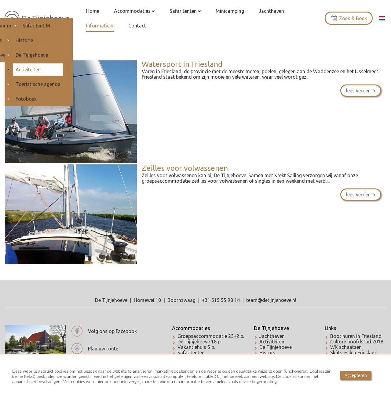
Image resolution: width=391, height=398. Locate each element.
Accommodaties (191, 328)
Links (330, 328)
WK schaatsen (346, 347)
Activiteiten (271, 341)
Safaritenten (191, 352)
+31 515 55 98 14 (221, 300)
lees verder (358, 90)
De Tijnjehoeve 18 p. (199, 341)
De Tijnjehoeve (271, 328)
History (267, 352)
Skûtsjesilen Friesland (354, 352)
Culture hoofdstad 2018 (356, 341)
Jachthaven (272, 336)
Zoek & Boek (349, 18)
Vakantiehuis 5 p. (196, 347)
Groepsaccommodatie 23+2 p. (210, 336)
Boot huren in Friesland (356, 336)
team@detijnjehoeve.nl (271, 300)
